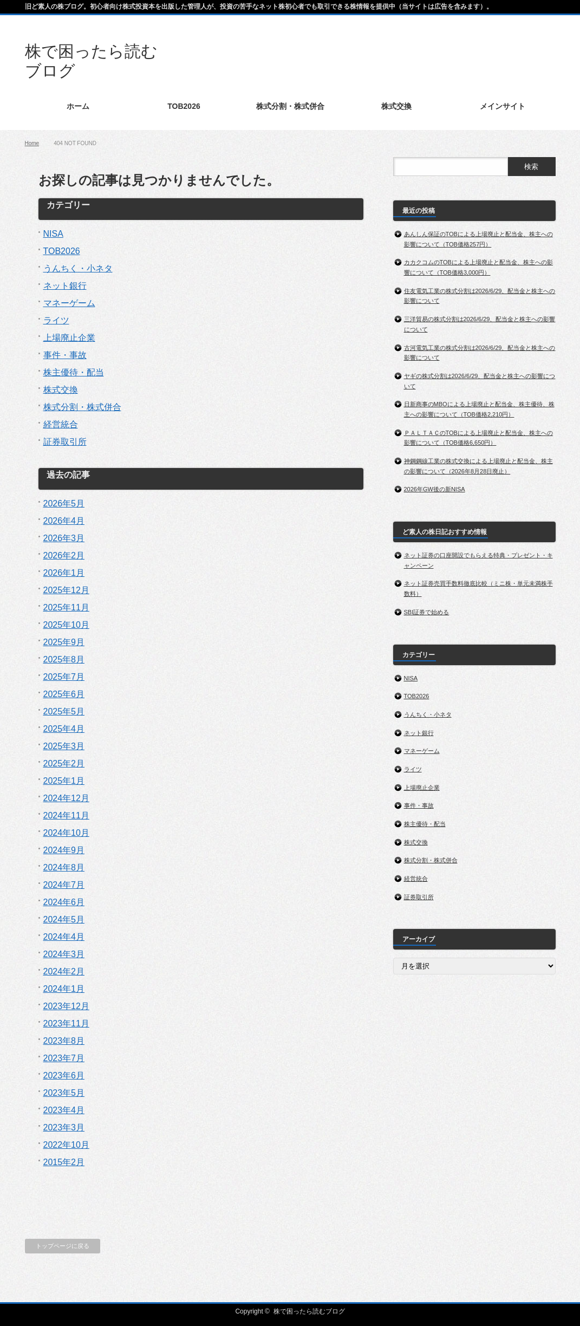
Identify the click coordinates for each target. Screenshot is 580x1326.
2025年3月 (64, 746)
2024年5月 (64, 919)
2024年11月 (66, 815)
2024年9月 (64, 850)
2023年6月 (64, 1075)
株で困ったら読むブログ (309, 1311)
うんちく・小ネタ (78, 268)
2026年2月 (64, 555)
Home (32, 143)
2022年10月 (66, 1144)
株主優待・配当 (73, 372)
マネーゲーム (69, 303)
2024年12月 (66, 798)
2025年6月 (64, 694)
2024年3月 (64, 954)
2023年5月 (64, 1092)
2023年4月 (64, 1110)
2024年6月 (64, 902)
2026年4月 (64, 520)
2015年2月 (64, 1162)
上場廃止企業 (69, 337)
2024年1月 (64, 988)
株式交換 (60, 389)
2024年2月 (64, 971)
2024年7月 (64, 884)
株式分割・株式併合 (82, 407)
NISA (53, 233)
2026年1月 (64, 572)
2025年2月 (64, 763)
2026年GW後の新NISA (434, 489)
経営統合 (60, 424)
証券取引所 (65, 441)
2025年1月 (64, 780)
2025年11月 (66, 607)
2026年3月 (64, 538)
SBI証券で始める (426, 612)
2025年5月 (64, 711)
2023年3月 (64, 1127)
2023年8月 (64, 1040)
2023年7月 (64, 1058)
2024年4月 (64, 936)
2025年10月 (66, 624)
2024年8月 (64, 867)
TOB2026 (61, 251)
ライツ (56, 320)
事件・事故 (65, 355)
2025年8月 (64, 659)
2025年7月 (64, 676)
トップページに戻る (62, 1246)
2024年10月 (66, 832)
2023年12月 (66, 1006)
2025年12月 (66, 590)
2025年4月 (64, 728)
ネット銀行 (65, 285)
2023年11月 (66, 1023)
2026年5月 (64, 503)
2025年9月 (64, 642)
